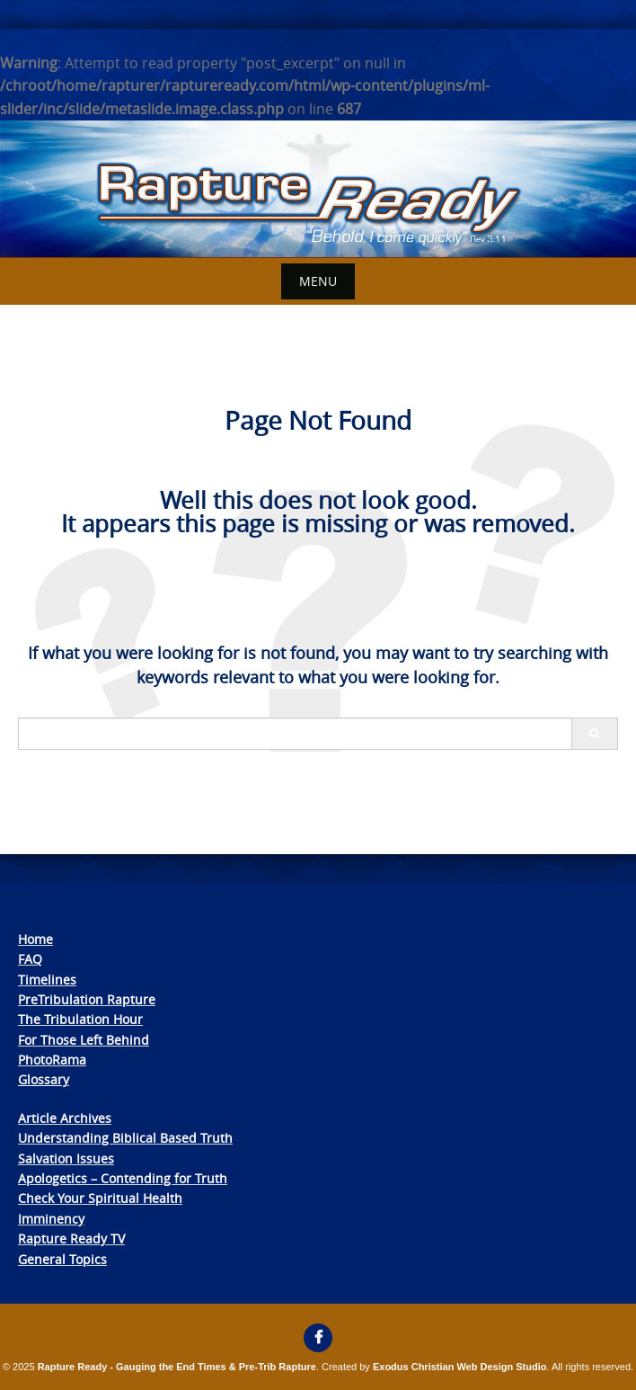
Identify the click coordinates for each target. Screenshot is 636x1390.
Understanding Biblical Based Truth (125, 1137)
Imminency (51, 1218)
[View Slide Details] (318, 188)
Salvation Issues (66, 1158)
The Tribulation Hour (80, 1019)
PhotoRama (52, 1059)
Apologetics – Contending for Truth (122, 1178)
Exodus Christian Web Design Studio (460, 1366)
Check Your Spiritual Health (100, 1198)
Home (35, 939)
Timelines (47, 979)
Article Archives (64, 1118)
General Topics (62, 1259)
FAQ (30, 958)
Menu (318, 281)
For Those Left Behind (83, 1039)
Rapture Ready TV (71, 1238)
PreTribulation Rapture (86, 999)
